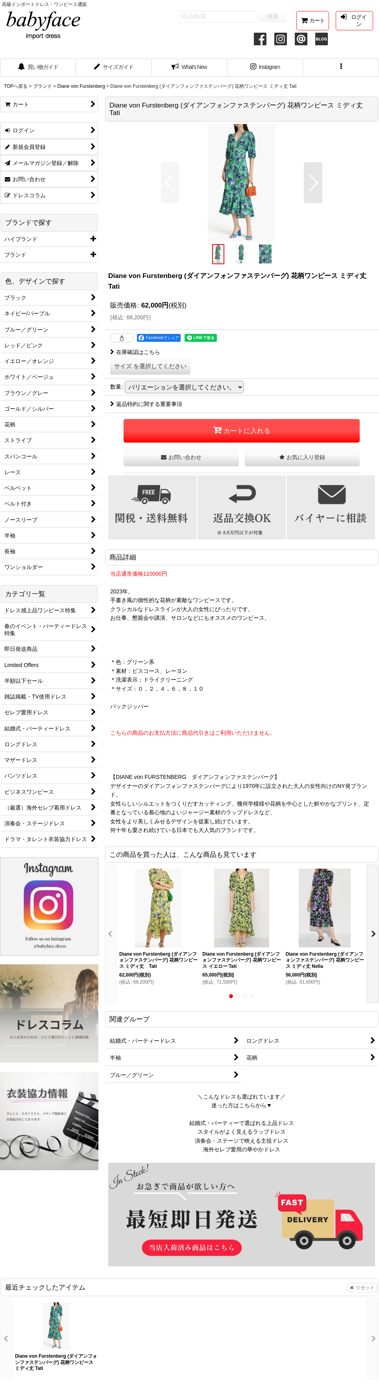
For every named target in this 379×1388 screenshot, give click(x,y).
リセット (362, 1287)
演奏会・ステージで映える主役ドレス (241, 1141)
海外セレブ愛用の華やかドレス (241, 1149)
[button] (341, 67)
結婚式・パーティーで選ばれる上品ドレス (241, 1123)
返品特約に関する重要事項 (146, 404)
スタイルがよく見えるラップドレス (242, 1132)
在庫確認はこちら (135, 352)
